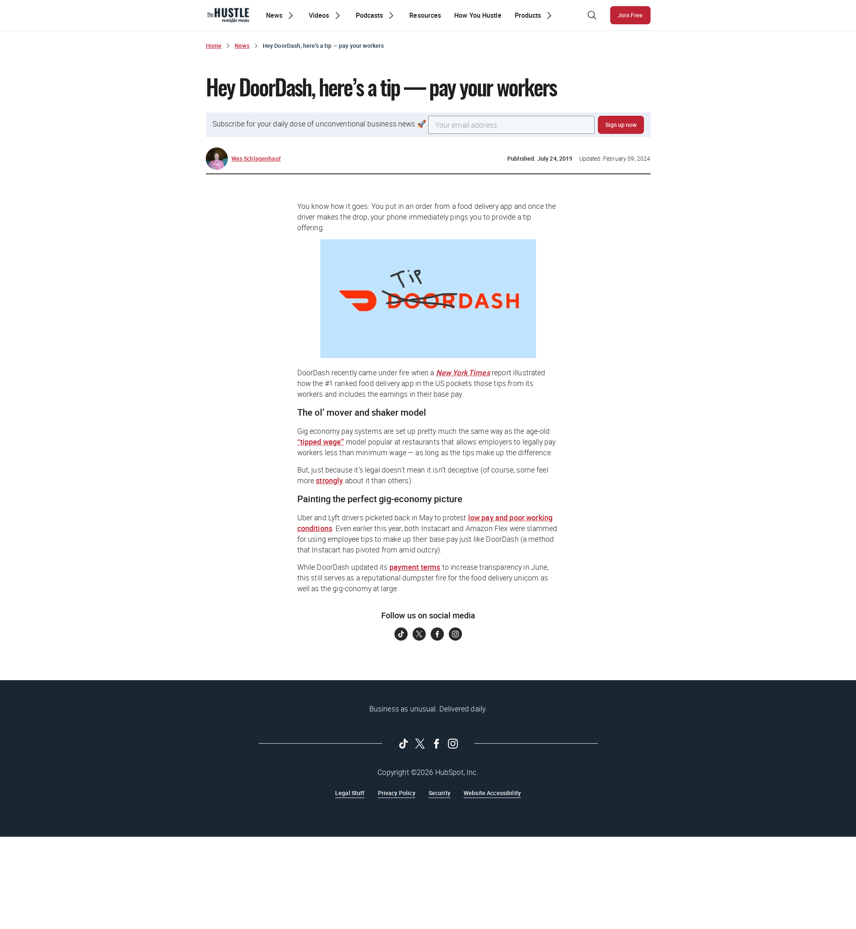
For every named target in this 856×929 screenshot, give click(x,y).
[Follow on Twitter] (419, 634)
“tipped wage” (320, 442)
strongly (329, 480)
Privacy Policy (396, 793)
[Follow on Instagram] (455, 634)
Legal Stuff (350, 793)
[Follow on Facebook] (437, 634)
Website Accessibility (492, 793)
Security (439, 793)
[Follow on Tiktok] (401, 634)
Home (214, 45)
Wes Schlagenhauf (256, 158)
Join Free (630, 15)
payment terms (415, 567)
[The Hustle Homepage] (228, 15)
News (242, 45)
